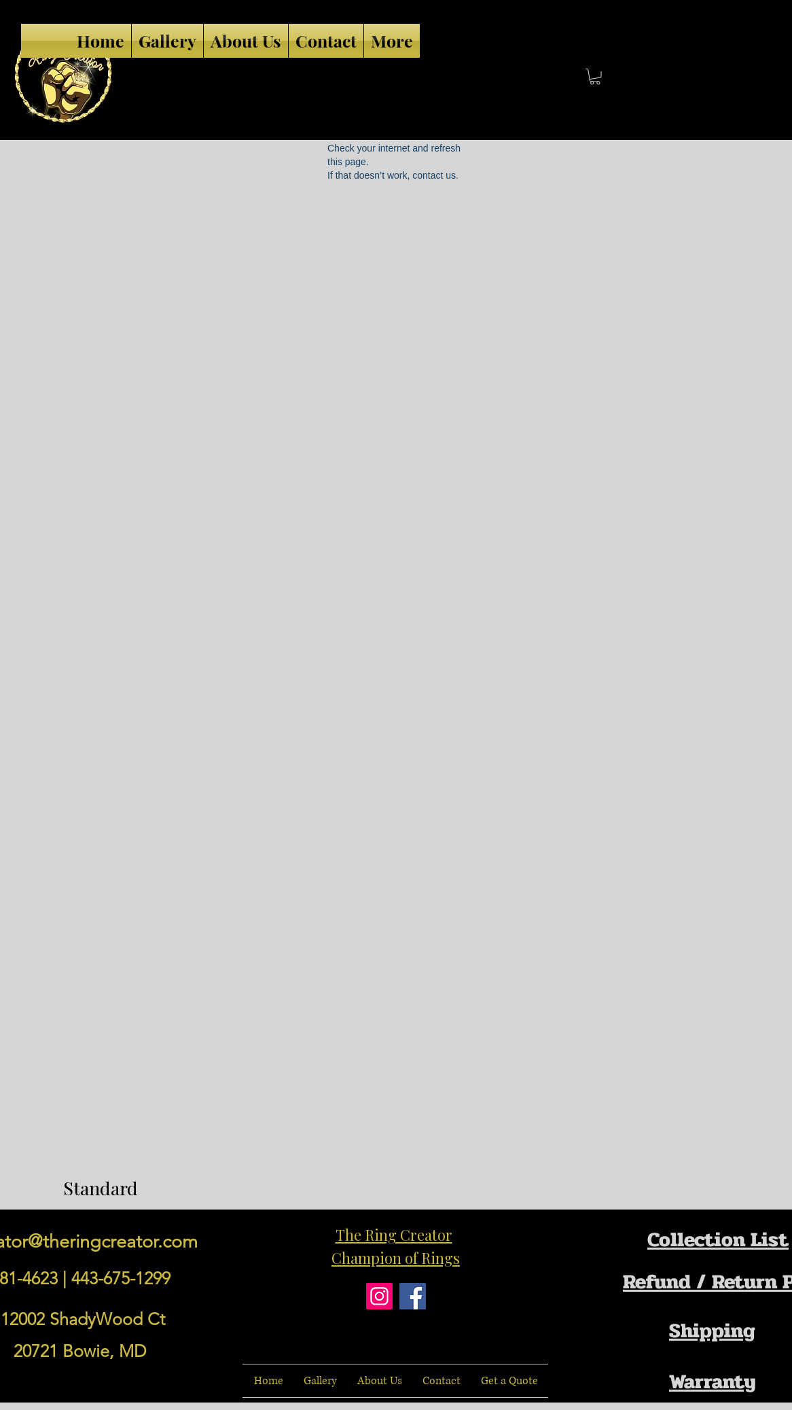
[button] (595, 77)
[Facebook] (412, 1296)
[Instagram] (379, 1296)
